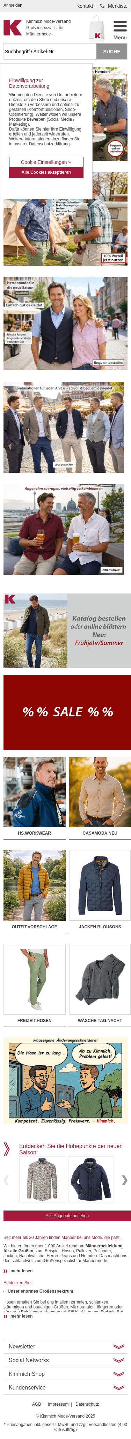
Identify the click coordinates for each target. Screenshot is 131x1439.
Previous (6, 1180)
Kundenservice (27, 1388)
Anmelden (12, 5)
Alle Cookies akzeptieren (46, 172)
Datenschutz (87, 1404)
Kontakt (85, 6)
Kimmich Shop (27, 1374)
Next (125, 1180)
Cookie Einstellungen (46, 162)
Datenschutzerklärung (49, 143)
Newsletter (22, 1347)
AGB (36, 1404)
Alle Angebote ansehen (67, 1215)
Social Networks (29, 1360)
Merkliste (118, 6)
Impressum (58, 1404)
